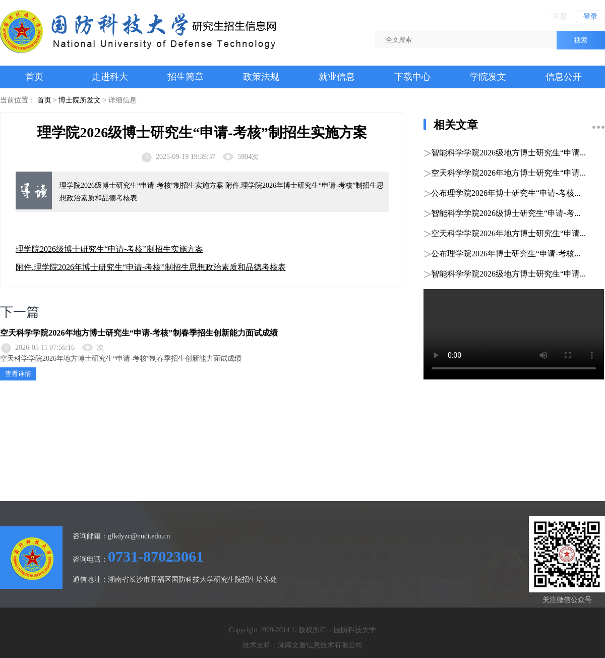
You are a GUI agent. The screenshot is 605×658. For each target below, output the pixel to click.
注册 (560, 16)
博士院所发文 (79, 100)
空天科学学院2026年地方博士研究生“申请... (508, 173)
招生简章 (185, 77)
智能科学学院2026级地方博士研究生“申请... (508, 152)
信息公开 (564, 77)
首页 (34, 77)
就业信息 (337, 77)
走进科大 (110, 77)
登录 (590, 16)
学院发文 (488, 77)
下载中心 (412, 77)
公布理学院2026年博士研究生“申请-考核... (505, 193)
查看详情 (18, 373)
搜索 (580, 40)
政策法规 (261, 77)
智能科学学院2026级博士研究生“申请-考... (505, 213)
